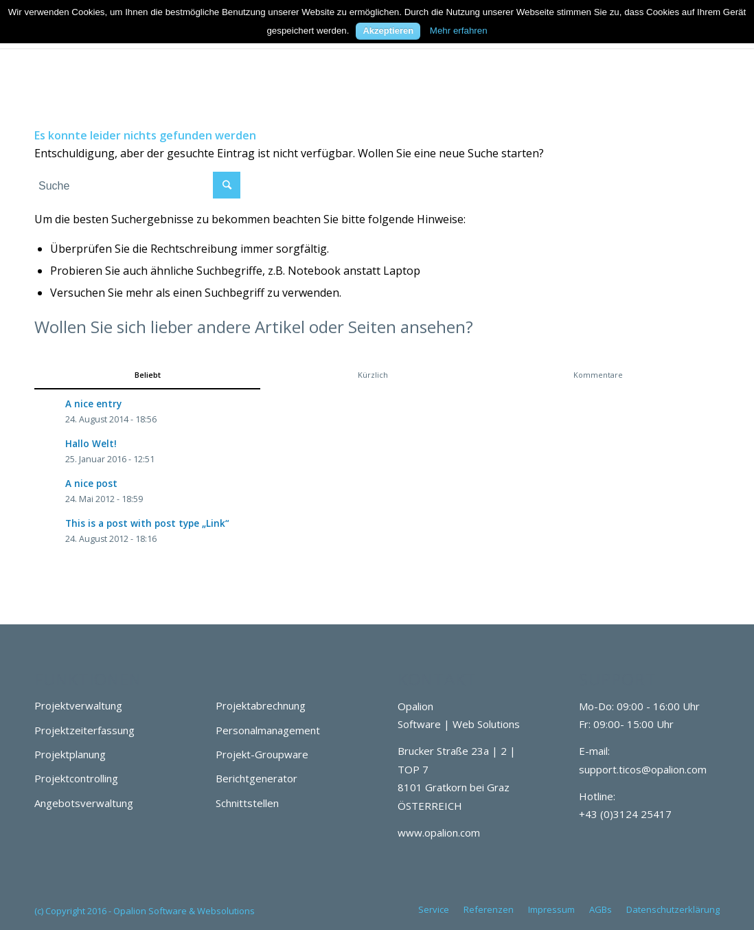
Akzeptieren (388, 30)
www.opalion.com (439, 832)
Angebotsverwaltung (83, 803)
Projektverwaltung (78, 705)
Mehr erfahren (459, 30)
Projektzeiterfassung (84, 730)
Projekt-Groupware (262, 754)
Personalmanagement (268, 730)
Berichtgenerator (256, 778)
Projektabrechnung (261, 705)
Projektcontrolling (76, 778)
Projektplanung (70, 754)
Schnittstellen (247, 803)
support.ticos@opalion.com (643, 769)
